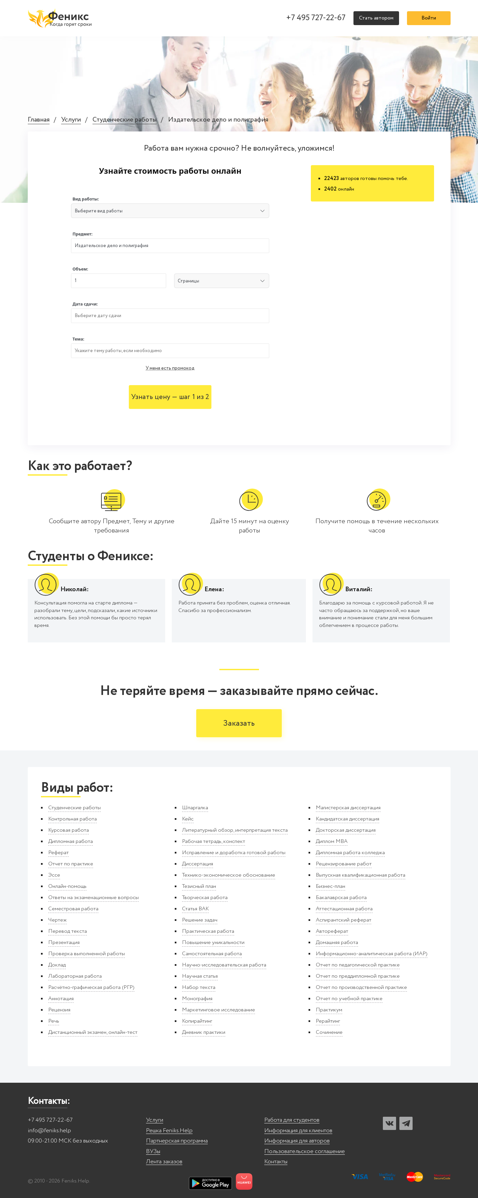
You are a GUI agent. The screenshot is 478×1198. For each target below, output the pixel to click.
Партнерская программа (177, 1141)
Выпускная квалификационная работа (360, 875)
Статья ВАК (195, 909)
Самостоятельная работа (212, 954)
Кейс (188, 819)
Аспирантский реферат (343, 920)
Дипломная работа (70, 841)
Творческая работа (205, 897)
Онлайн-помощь (67, 886)
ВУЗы (153, 1151)
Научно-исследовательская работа (224, 965)
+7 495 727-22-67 (316, 18)
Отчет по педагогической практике (358, 965)
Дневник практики (203, 1032)
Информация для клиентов (298, 1131)
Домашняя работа (337, 942)
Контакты (275, 1162)
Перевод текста (67, 931)
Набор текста (198, 987)
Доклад (57, 965)
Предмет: (82, 234)
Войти (429, 18)
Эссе (54, 875)
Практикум (329, 1010)
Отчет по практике (70, 864)
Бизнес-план (330, 886)
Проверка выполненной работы (86, 954)
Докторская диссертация (346, 830)
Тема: (78, 339)
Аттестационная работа (344, 909)
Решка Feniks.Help (169, 1131)
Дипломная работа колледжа (350, 852)
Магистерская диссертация (348, 808)
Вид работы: (85, 199)
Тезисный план (199, 886)
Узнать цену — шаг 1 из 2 (170, 397)
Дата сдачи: (84, 304)
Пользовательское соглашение (304, 1151)
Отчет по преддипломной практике (358, 976)
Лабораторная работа (75, 976)
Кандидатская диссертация (347, 819)
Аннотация (61, 998)
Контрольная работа (72, 819)
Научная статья (200, 976)
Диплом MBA (332, 841)
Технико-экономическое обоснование (228, 875)
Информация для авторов (297, 1141)
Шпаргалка (195, 808)
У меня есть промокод (170, 368)
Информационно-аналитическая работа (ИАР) (371, 954)
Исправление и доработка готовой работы (233, 852)
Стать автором (376, 18)
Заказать (239, 723)
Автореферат (332, 931)
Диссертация (197, 864)
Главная (39, 120)
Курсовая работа (68, 830)
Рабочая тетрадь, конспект (213, 841)
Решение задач (199, 920)
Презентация (64, 942)
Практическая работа (208, 931)
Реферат (58, 852)
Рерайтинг (328, 1021)
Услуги (71, 120)
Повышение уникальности (213, 942)
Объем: (80, 269)
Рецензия (59, 1010)
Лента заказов (164, 1162)
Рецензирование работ (344, 864)
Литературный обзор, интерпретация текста (235, 830)
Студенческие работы (124, 120)
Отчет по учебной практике (349, 998)
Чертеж (57, 920)
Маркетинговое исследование (218, 1010)
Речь (53, 1021)
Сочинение (329, 1032)
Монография (197, 998)
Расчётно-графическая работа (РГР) (91, 987)
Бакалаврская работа (341, 897)
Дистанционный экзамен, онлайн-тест (92, 1032)
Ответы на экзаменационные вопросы (93, 897)
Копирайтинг (197, 1021)
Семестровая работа (73, 909)
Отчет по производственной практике (361, 987)
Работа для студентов (291, 1120)
